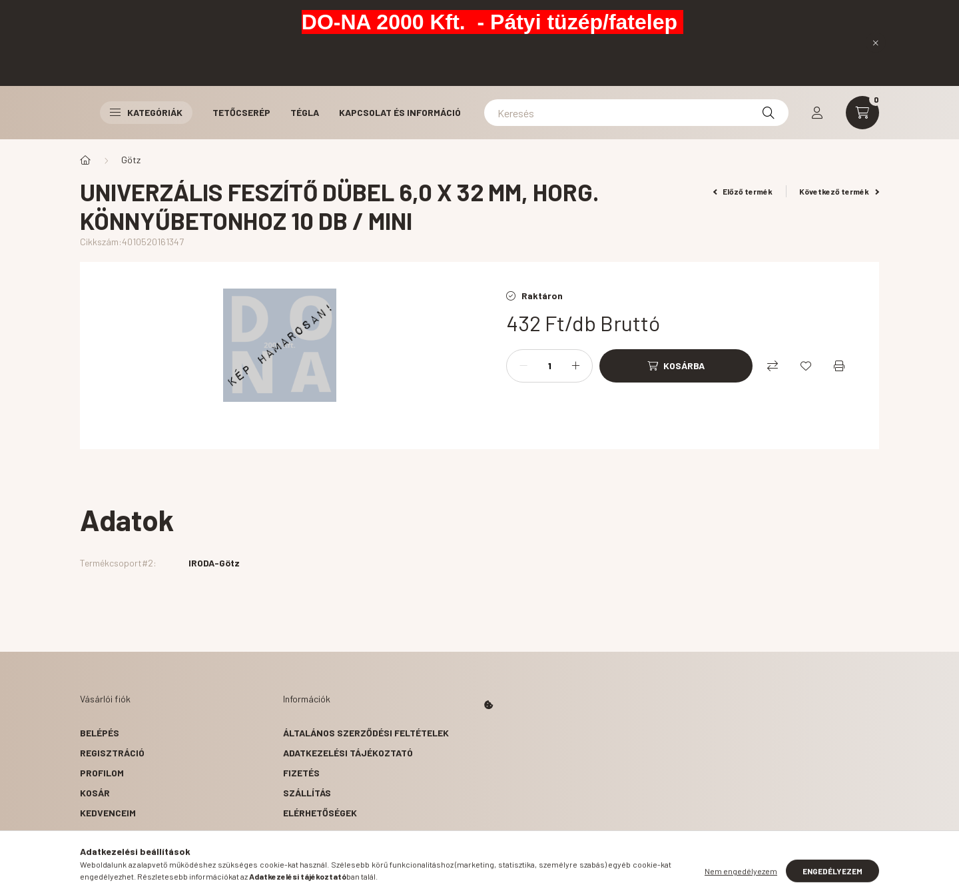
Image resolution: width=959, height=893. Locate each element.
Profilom (102, 772)
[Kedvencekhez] (806, 366)
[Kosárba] (676, 366)
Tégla (304, 112)
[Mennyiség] (549, 366)
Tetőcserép (241, 112)
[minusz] (523, 366)
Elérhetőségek (320, 812)
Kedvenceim (108, 812)
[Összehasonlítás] (772, 366)
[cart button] (862, 112)
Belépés (99, 732)
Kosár (95, 792)
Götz (131, 159)
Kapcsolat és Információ (400, 112)
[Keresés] (636, 112)
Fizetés (301, 772)
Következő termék (839, 191)
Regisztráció (112, 752)
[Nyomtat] (839, 366)
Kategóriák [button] (146, 112)
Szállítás (307, 792)
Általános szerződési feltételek (366, 732)
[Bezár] (876, 43)
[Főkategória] (85, 160)
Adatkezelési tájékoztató (348, 752)
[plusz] (575, 366)
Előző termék (743, 191)
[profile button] (817, 112)
